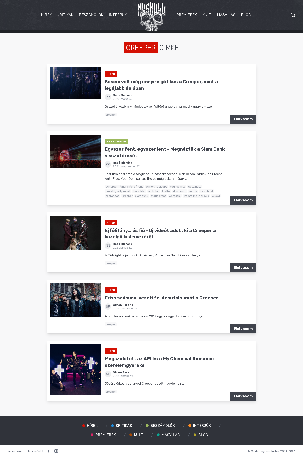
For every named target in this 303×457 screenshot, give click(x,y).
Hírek (46, 15)
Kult (206, 15)
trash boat (206, 191)
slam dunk (141, 195)
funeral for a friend (131, 186)
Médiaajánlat (35, 451)
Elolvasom (243, 119)
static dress (158, 195)
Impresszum (15, 451)
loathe (166, 191)
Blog (246, 15)
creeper (111, 114)
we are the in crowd (196, 195)
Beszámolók (91, 15)
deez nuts (194, 186)
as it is (193, 191)
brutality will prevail (118, 191)
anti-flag (153, 191)
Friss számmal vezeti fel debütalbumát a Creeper (161, 298)
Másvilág (226, 15)
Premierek (186, 15)
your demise (178, 186)
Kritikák (65, 15)
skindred (111, 186)
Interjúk (118, 15)
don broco (179, 191)
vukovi (216, 195)
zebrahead (112, 195)
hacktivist (139, 191)
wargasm (175, 195)
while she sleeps (156, 186)
